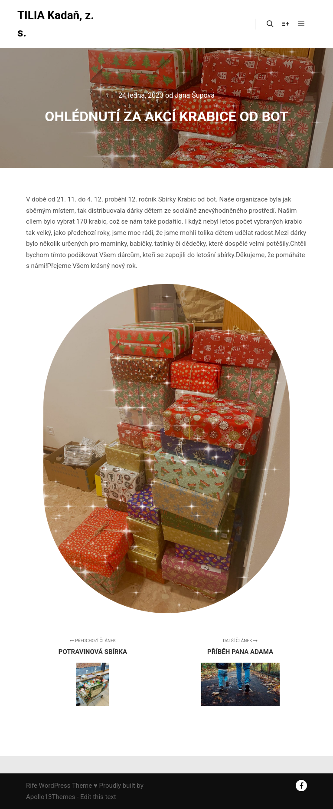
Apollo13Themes (50, 797)
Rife (31, 785)
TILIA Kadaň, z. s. (55, 24)
